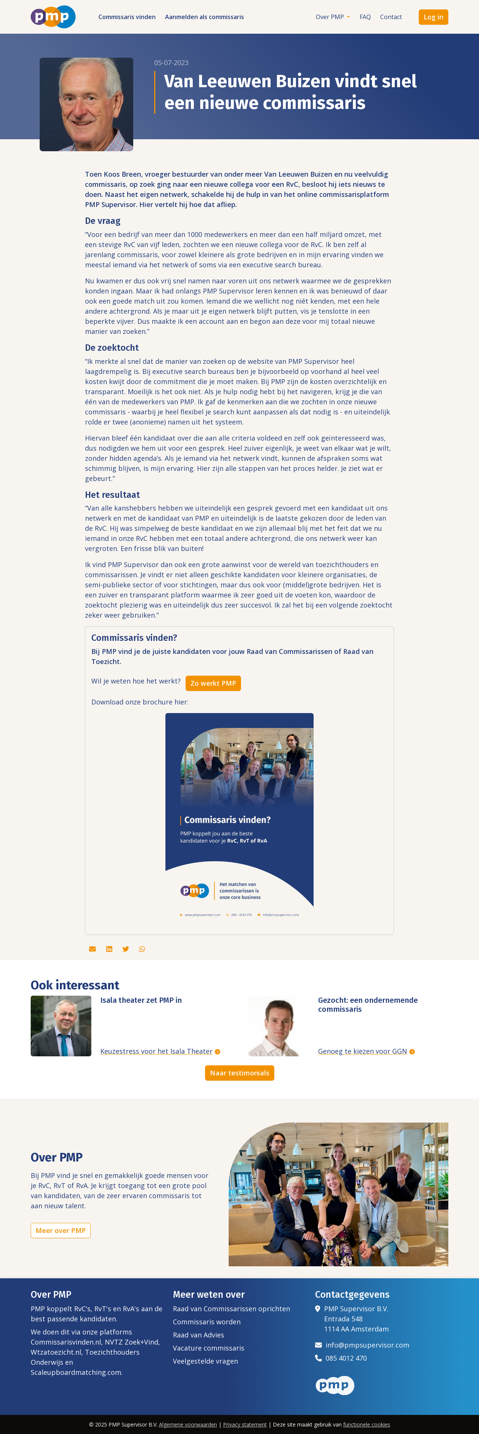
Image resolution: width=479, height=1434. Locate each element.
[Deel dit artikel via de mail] (93, 948)
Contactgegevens (352, 1294)
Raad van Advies (198, 1334)
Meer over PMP (61, 1230)
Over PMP (330, 17)
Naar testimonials (239, 1072)
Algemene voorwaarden (188, 1424)
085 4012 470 (341, 1358)
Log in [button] (433, 16)
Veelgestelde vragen (205, 1361)
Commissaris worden (207, 1321)
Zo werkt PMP (213, 683)
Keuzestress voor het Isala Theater (156, 1051)
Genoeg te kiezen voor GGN (362, 1051)
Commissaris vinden (127, 17)
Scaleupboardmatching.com (76, 1372)
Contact (391, 17)
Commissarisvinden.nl (66, 1341)
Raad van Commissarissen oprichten (231, 1308)
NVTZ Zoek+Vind (131, 1341)
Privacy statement (245, 1424)
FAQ (365, 17)
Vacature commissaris (208, 1347)
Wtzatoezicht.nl (56, 1352)
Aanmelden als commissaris (204, 17)
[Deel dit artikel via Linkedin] (110, 948)
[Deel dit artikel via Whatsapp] (142, 948)
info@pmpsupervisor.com (362, 1344)
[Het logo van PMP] (53, 17)
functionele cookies (366, 1424)
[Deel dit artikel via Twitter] (126, 948)
